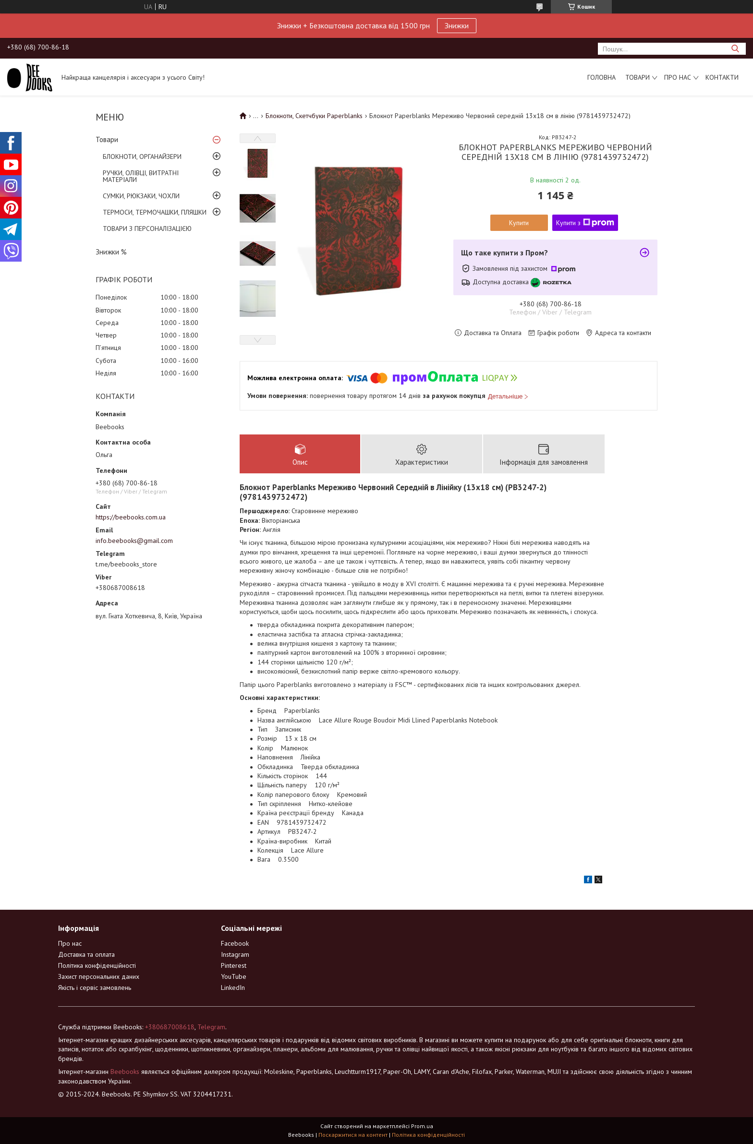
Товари (637, 77)
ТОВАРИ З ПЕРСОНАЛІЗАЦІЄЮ (147, 228)
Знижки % (111, 251)
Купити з (585, 222)
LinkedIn (233, 987)
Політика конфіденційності (97, 965)
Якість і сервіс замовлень (94, 987)
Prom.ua (422, 1126)
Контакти (722, 77)
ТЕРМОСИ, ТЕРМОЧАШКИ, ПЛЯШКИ (154, 212)
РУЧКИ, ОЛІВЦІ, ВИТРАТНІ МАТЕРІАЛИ (141, 176)
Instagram (235, 954)
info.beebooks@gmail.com (134, 540)
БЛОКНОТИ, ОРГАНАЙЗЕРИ (142, 156)
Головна (601, 77)
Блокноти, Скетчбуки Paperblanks (314, 115)
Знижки (457, 25)
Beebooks (124, 1071)
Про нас (677, 77)
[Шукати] (735, 49)
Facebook (235, 943)
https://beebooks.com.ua (131, 517)
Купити (519, 222)
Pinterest (233, 965)
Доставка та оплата (86, 954)
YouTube (233, 976)
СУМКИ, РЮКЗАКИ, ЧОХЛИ (141, 196)
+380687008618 (169, 1027)
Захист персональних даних (98, 976)
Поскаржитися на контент (353, 1134)
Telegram (211, 1027)
